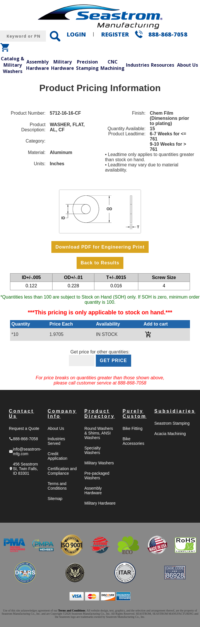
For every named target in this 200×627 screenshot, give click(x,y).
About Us (187, 65)
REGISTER (115, 34)
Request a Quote (24, 428)
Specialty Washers (92, 450)
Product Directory (99, 414)
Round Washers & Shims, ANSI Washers (98, 433)
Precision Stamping (87, 65)
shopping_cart (5, 47)
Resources (162, 65)
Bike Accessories (133, 441)
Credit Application (57, 456)
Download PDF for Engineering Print (99, 247)
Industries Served (56, 441)
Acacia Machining (170, 433)
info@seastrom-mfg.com (25, 451)
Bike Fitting (132, 428)
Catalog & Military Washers (12, 64)
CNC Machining (112, 65)
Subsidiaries (174, 411)
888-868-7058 (167, 34)
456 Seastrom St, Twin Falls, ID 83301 (23, 469)
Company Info (62, 414)
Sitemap (55, 498)
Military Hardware (62, 65)
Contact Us (21, 414)
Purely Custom (135, 414)
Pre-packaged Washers (96, 475)
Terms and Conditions (57, 486)
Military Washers (99, 463)
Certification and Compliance (62, 471)
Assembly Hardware (37, 65)
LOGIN (76, 34)
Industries (137, 65)
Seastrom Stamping (172, 423)
